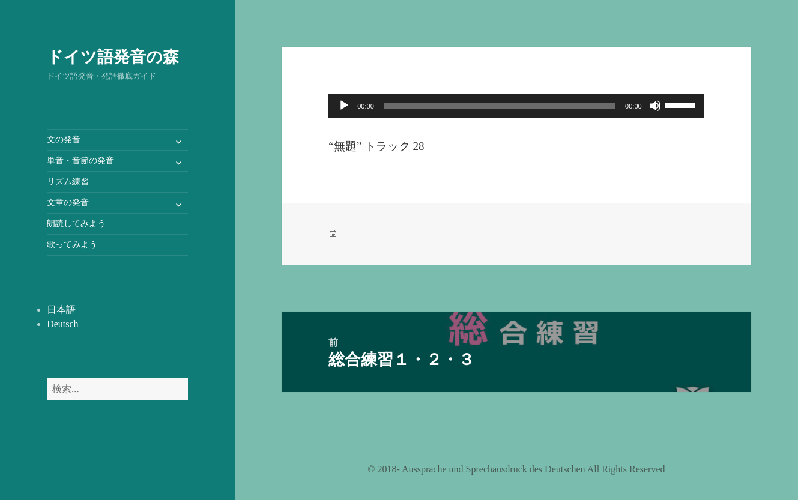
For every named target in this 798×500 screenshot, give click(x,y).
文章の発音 (68, 202)
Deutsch (62, 324)
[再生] (344, 106)
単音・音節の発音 (80, 160)
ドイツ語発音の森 (113, 56)
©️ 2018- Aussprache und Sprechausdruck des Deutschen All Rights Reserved (516, 469)
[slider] (499, 106)
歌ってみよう (72, 244)
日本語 (61, 309)
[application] (516, 106)
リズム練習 (68, 181)
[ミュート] (655, 106)
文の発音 (63, 139)
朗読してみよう (76, 223)
